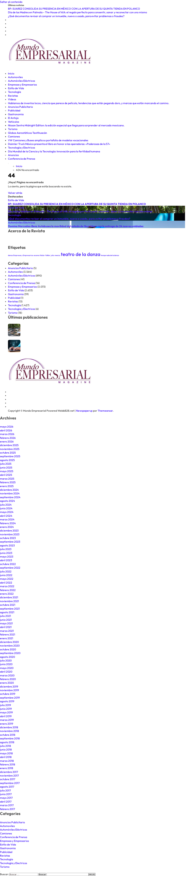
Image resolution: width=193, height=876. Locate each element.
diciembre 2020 (9, 642)
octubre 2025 (8, 452)
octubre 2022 (8, 564)
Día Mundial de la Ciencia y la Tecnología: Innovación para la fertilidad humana (54, 151)
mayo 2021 (6, 623)
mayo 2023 (6, 556)
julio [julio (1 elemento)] (52, 255)
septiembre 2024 (10, 497)
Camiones (14, 136)
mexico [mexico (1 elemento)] (57, 255)
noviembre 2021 (9, 601)
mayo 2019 (6, 712)
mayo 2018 (6, 753)
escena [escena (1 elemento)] (36, 255)
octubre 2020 (8, 649)
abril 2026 (6, 430)
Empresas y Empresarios (22, 84)
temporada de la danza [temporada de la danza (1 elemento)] (110, 255)
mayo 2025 (6, 471)
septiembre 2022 (10, 567)
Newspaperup (84, 410)
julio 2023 (5, 549)
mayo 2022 (6, 578)
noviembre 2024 (10, 493)
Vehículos (13, 121)
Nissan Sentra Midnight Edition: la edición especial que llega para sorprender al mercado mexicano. (66, 125)
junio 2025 (6, 467)
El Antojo (13, 118)
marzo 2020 (7, 675)
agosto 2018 (7, 742)
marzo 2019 (7, 719)
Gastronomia (16, 114)
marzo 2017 (7, 805)
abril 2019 (6, 716)
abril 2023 (6, 560)
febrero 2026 (8, 437)
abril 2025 (6, 474)
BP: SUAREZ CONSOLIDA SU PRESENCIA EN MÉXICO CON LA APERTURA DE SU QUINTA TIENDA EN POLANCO (77, 204)
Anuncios (13, 155)
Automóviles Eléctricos (21, 80)
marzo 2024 (7, 519)
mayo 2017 (6, 797)
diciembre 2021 (9, 597)
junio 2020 (6, 664)
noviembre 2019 (9, 690)
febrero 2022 (8, 590)
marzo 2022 (7, 586)
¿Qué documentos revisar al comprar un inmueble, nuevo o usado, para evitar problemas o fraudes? (69, 218)
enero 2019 (6, 723)
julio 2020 (6, 660)
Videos (12, 99)
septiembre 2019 (10, 697)
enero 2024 (7, 527)
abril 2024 (6, 515)
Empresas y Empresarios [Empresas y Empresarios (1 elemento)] (23, 255)
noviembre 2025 (9, 449)
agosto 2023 (7, 545)
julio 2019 (5, 705)
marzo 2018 (7, 760)
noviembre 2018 (9, 731)
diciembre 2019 (9, 686)
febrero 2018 (7, 764)
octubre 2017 (7, 779)
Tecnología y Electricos (21, 147)
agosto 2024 (7, 500)
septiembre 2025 (10, 456)
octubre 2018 (7, 734)
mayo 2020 (6, 668)
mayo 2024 (6, 512)
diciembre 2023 (9, 530)
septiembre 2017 (10, 783)
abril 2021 (6, 627)
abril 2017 (5, 801)
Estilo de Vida (16, 88)
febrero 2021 (7, 634)
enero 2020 (7, 682)
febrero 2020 (8, 679)
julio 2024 (6, 504)
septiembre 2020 (10, 653)
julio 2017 (5, 790)
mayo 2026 (6, 426)
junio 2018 (6, 749)
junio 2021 (6, 619)
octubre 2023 (8, 538)
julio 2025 (5, 463)
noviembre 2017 (9, 775)
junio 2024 (6, 508)
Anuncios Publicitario (20, 106)
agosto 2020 (7, 656)
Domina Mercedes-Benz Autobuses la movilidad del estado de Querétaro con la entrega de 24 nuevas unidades (75, 226)
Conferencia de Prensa (21, 158)
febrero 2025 (8, 482)
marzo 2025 (7, 478)
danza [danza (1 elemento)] (10, 255)
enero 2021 (6, 638)
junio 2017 (6, 794)
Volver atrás (15, 192)
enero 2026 (7, 441)
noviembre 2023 (9, 534)
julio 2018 (5, 746)
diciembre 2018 (9, 727)
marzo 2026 (7, 434)
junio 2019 (6, 708)
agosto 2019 (7, 701)
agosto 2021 (7, 612)
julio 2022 (5, 571)
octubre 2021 (7, 604)
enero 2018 (6, 768)
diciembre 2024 (9, 489)
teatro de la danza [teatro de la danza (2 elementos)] (80, 254)
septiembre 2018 (10, 738)
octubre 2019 (7, 693)
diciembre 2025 (9, 445)
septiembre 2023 (10, 541)
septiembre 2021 (10, 608)
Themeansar (105, 410)
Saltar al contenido (11, 1)
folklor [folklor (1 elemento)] (47, 255)
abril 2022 (6, 582)
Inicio (11, 73)
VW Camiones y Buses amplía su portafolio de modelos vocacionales (48, 140)
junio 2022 (6, 575)
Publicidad (14, 110)
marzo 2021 (7, 630)
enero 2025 (7, 486)
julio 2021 (5, 616)
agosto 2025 (7, 460)
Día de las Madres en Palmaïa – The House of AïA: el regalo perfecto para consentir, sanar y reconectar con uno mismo (80, 211)
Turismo (12, 129)
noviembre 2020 (10, 645)
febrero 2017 (7, 809)
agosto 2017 (7, 786)
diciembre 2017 (9, 772)
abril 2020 (6, 671)
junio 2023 (6, 553)
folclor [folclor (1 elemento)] (42, 255)
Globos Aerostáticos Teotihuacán (27, 132)
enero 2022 (7, 593)
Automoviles (15, 77)
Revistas (13, 95)
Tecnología (14, 92)
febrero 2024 (8, 523)
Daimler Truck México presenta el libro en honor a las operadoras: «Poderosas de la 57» (59, 144)
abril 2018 (6, 757)
